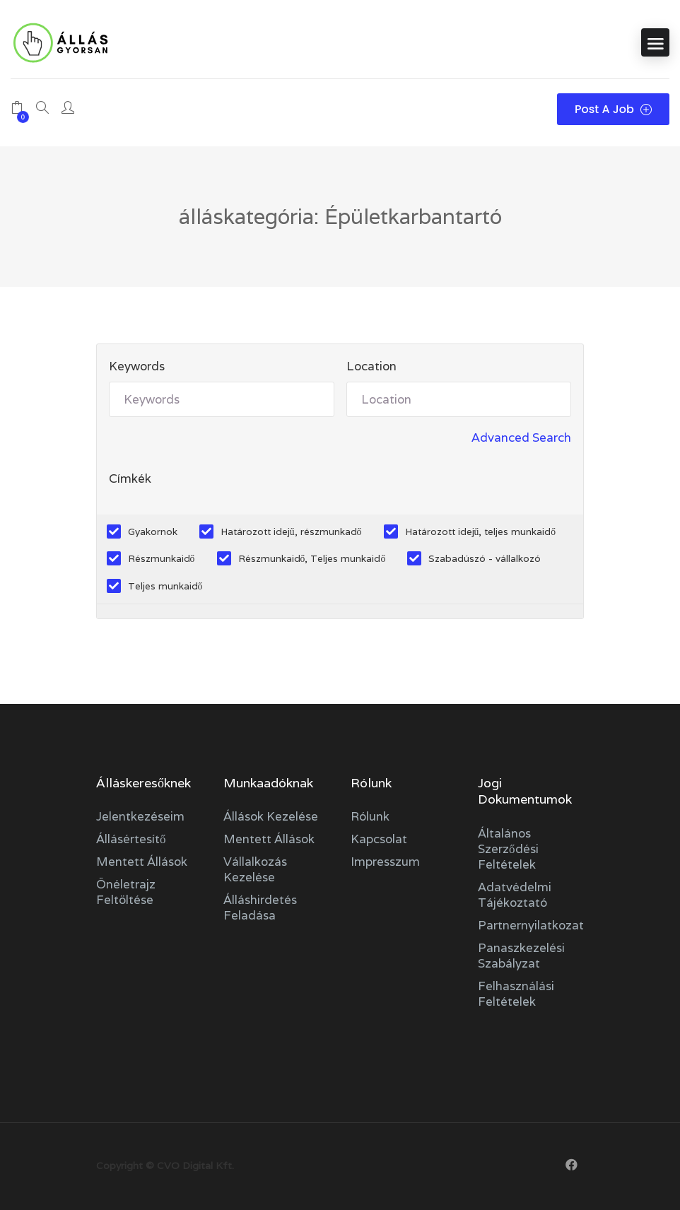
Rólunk (370, 816)
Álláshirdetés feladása (260, 907)
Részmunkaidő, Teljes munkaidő (312, 558)
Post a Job (613, 109)
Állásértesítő (131, 839)
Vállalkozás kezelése (255, 869)
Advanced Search (521, 437)
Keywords (137, 366)
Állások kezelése (270, 816)
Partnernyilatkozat (531, 925)
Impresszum (385, 861)
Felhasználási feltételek (516, 993)
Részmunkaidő (161, 558)
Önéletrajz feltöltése (126, 892)
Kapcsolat (379, 839)
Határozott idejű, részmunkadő (291, 531)
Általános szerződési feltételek (508, 849)
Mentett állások (141, 861)
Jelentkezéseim (140, 816)
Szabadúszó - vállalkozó (484, 558)
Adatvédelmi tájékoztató (514, 894)
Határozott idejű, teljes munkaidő (480, 531)
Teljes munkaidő (165, 586)
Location (371, 366)
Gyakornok (152, 531)
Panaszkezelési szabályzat (521, 955)
